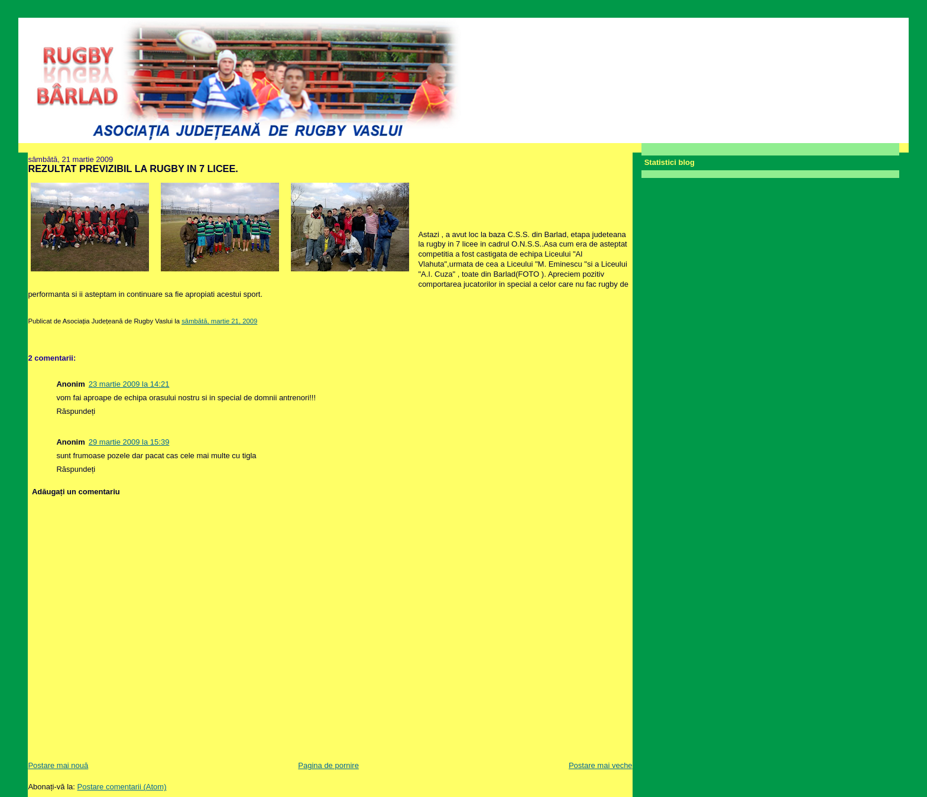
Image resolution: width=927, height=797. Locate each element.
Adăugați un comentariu (76, 491)
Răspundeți (75, 411)
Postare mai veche (601, 765)
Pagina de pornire (328, 765)
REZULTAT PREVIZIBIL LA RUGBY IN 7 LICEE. (133, 168)
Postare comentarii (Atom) (122, 786)
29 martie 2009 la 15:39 (129, 442)
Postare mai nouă (58, 765)
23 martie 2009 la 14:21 (129, 384)
